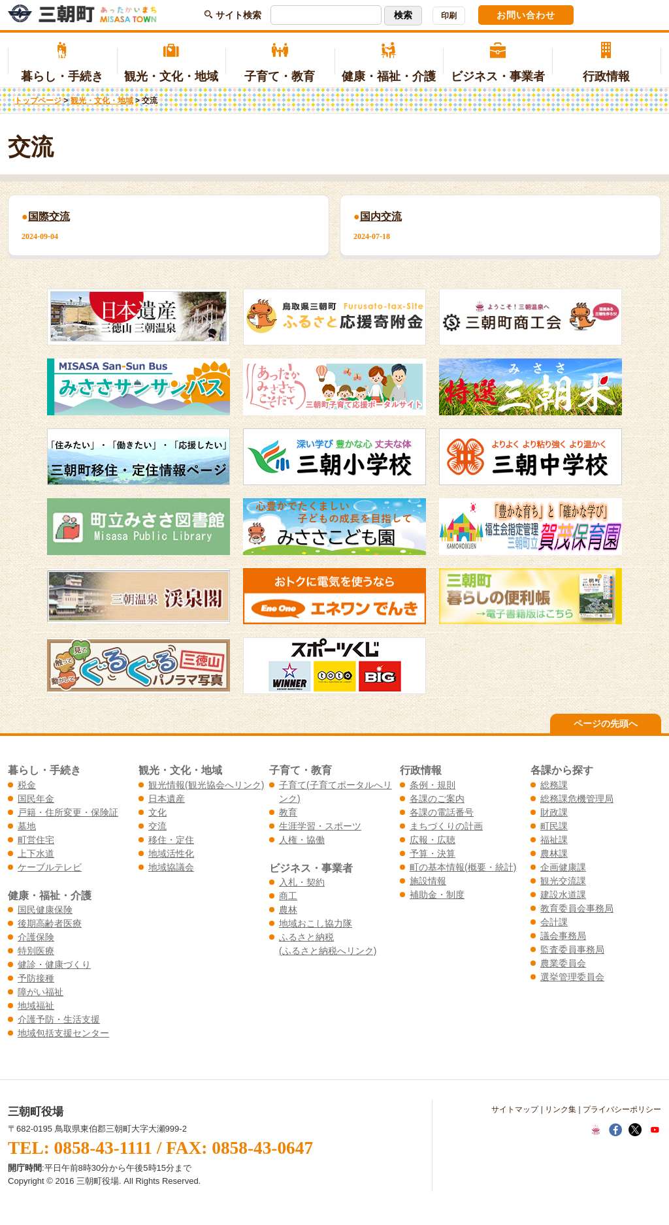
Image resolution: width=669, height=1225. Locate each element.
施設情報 (428, 881)
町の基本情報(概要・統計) (463, 867)
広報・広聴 (432, 840)
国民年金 (36, 798)
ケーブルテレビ (50, 867)
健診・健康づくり (54, 964)
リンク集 (560, 1109)
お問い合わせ (526, 15)
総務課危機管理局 (576, 798)
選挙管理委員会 (572, 977)
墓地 (27, 826)
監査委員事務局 (572, 949)
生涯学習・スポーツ (320, 826)
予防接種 (36, 978)
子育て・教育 (279, 62)
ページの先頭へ (606, 723)
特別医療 (36, 951)
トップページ (37, 100)
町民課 (554, 826)
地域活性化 (171, 853)
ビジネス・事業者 (497, 62)
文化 (157, 812)
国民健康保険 (45, 909)
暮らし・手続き (62, 62)
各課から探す (561, 770)
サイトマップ (514, 1109)
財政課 (554, 812)
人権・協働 (302, 840)
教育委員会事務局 (576, 908)
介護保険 (36, 937)
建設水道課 (563, 894)
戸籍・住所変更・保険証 (68, 812)
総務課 (554, 785)
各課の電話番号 (442, 812)
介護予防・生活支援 (59, 1019)
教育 (288, 812)
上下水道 (36, 853)
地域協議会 (171, 867)
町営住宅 (36, 840)
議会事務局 (563, 936)
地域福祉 (36, 1005)
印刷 (449, 15)
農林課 (554, 853)
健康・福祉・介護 (389, 62)
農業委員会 (563, 963)
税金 (27, 785)
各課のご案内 (437, 798)
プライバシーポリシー (622, 1109)
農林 (288, 909)
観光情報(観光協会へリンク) (206, 785)
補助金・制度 (437, 894)
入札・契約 (302, 882)
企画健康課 (563, 867)
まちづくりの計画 (446, 826)
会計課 (554, 922)
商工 (288, 896)
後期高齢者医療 (50, 923)
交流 (157, 826)
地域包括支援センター (63, 1033)
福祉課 (554, 840)
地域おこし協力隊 (315, 923)
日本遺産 (166, 798)
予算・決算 (432, 853)
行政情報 (606, 62)
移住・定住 (171, 840)
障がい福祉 (40, 992)
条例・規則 (432, 785)
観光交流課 (563, 881)
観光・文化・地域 (171, 62)
